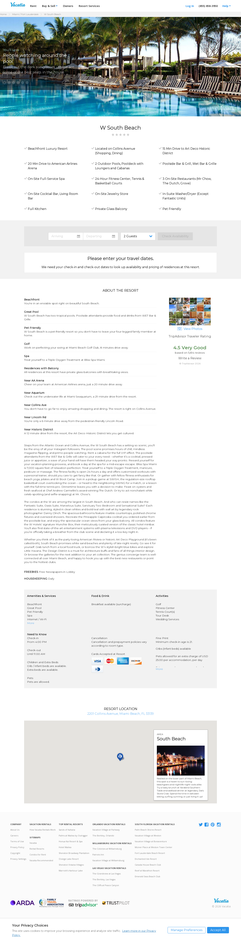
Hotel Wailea (65, 847)
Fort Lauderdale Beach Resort (150, 853)
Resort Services (89, 6)
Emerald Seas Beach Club (147, 876)
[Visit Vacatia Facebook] (206, 824)
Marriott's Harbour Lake (71, 870)
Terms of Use (17, 841)
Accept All (218, 930)
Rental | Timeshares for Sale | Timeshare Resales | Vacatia (221, 900)
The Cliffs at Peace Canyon (105, 885)
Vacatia (33, 842)
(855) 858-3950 (208, 6)
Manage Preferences (186, 930)
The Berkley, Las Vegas (103, 879)
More (30, 623)
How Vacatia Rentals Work (43, 829)
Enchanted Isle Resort (146, 858)
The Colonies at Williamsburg (107, 848)
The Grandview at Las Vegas (106, 873)
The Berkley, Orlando (103, 835)
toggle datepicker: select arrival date (65, 236)
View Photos (189, 329)
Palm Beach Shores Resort (148, 829)
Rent (33, 6)
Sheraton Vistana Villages (71, 864)
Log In (190, 6)
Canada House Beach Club (148, 864)
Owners (68, 6)
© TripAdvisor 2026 (190, 363)
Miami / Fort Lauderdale (25, 14)
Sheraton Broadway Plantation (74, 853)
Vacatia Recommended (41, 860)
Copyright (15, 853)
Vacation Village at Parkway (106, 829)
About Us (14, 829)
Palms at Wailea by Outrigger (73, 835)
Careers (14, 835)
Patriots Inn (98, 854)
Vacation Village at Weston (148, 835)
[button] (4, 82)
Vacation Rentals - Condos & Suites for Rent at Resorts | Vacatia (17, 4)
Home (3, 14)
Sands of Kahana (67, 829)
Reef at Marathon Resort (147, 870)
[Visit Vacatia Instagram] (219, 824)
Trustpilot (116, 903)
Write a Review (189, 358)
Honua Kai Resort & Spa (70, 841)
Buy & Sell (49, 6)
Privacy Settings (18, 858)
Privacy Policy (17, 847)
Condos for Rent (38, 854)
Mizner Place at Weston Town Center (153, 847)
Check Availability (175, 236)
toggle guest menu (138, 236)
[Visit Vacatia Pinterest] (213, 824)
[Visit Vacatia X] (201, 824)
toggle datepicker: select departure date (100, 236)
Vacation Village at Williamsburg (108, 860)
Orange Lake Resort (69, 858)
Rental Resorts (37, 848)
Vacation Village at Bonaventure (151, 841)
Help (226, 6)
